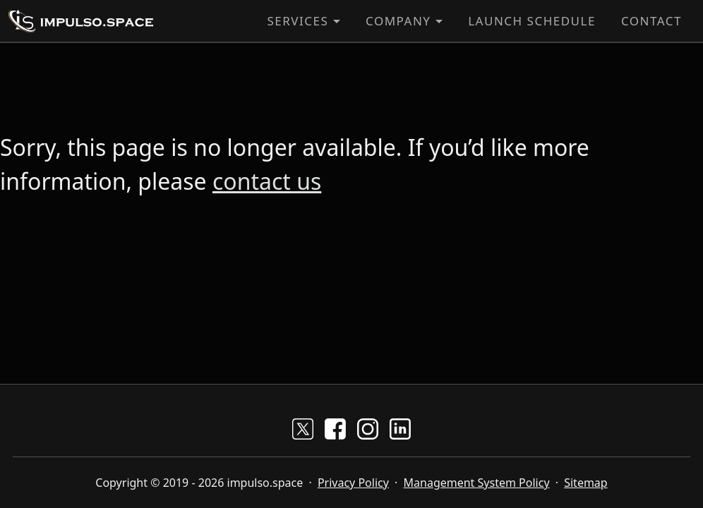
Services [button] (297, 21)
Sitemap (586, 482)
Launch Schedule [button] (532, 21)
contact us (266, 181)
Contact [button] (651, 21)
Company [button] (398, 21)
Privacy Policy (353, 482)
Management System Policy (477, 482)
